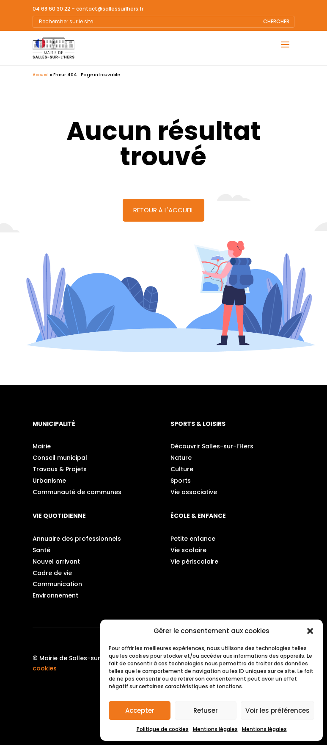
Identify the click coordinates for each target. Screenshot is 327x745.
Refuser (205, 710)
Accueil (41, 75)
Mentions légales (215, 729)
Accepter (139, 710)
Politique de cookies (163, 729)
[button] (310, 631)
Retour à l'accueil (163, 210)
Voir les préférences (277, 710)
